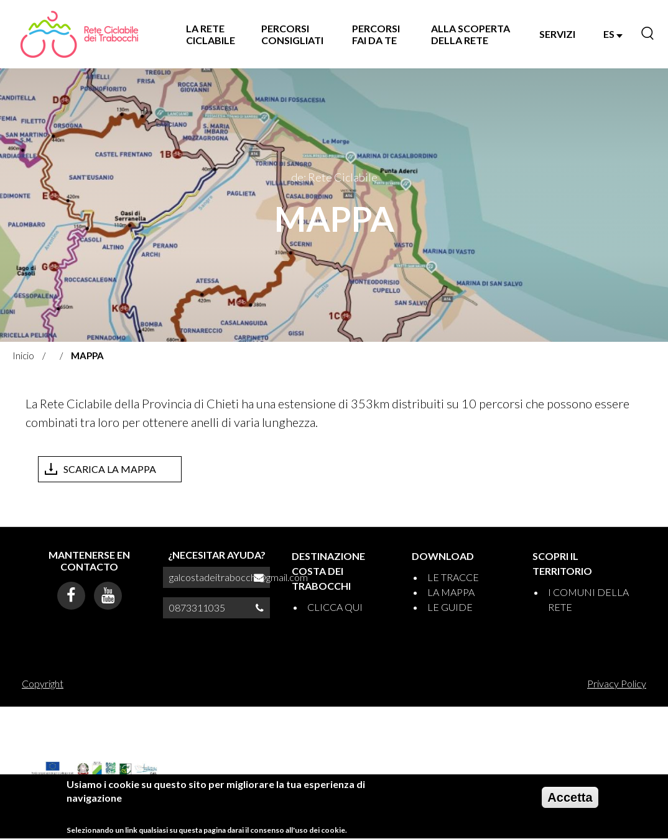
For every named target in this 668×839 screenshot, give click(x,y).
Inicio (23, 355)
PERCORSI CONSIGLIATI (292, 34)
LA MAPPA (451, 592)
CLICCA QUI (335, 607)
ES (613, 34)
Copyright (42, 683)
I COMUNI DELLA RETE (588, 599)
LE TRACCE (453, 577)
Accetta (569, 802)
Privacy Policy (616, 683)
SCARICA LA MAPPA (109, 469)
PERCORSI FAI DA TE (376, 34)
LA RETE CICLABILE (210, 34)
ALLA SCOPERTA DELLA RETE (470, 34)
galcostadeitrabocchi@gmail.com (238, 577)
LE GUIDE (450, 607)
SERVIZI (557, 34)
